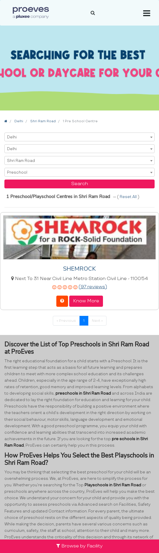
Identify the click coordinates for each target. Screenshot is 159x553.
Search (79, 184)
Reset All (129, 197)
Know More (86, 301)
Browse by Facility (79, 546)
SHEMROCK (79, 269)
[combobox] (79, 137)
